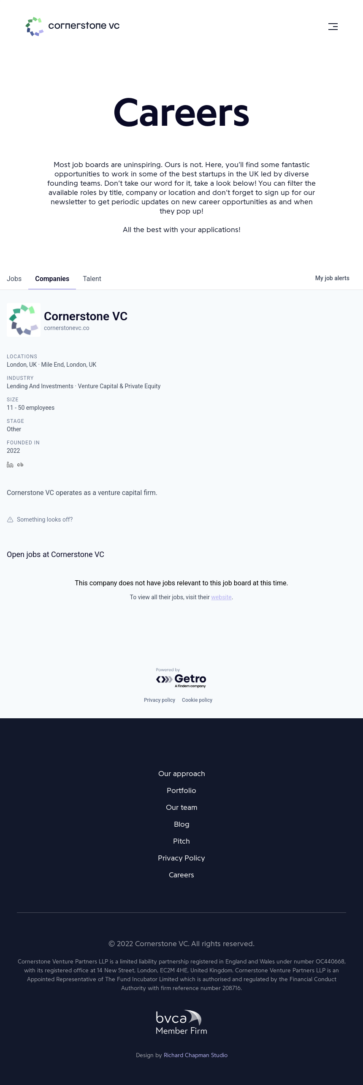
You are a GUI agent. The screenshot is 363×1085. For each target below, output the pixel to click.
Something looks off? (40, 519)
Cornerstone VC (72, 26)
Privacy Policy (181, 858)
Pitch (181, 841)
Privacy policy (159, 700)
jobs (14, 279)
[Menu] (333, 26)
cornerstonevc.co (66, 328)
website (221, 597)
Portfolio (181, 790)
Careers (181, 874)
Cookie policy (197, 700)
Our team (182, 807)
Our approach (181, 773)
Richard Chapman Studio (196, 1055)
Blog (182, 824)
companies (52, 279)
